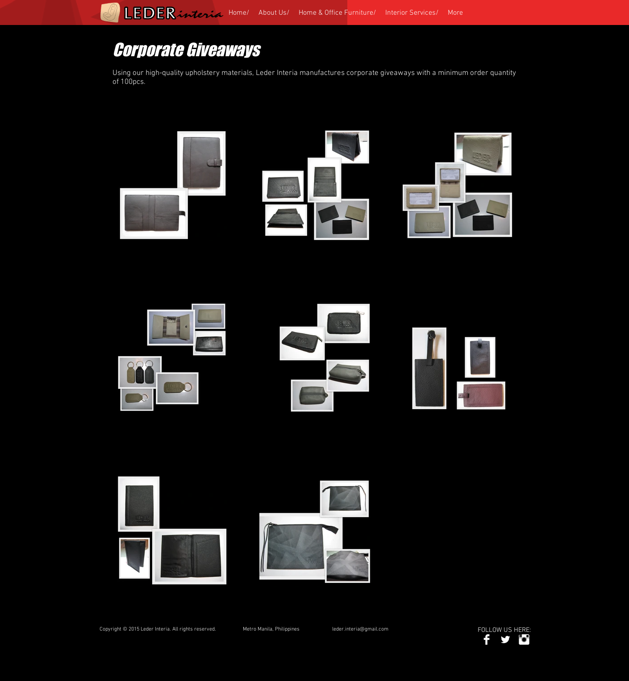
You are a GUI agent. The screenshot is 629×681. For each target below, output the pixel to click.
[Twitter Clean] (505, 639)
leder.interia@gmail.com (360, 629)
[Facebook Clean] (486, 639)
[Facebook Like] (454, 629)
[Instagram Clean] (524, 639)
